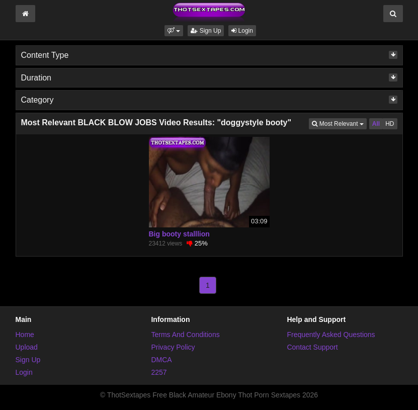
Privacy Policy (173, 347)
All (376, 123)
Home (25, 335)
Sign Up (206, 30)
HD (389, 123)
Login (242, 30)
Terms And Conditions (185, 335)
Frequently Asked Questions (331, 335)
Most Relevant (339, 123)
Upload (27, 347)
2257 (158, 372)
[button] (173, 30)
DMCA (161, 360)
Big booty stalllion (179, 234)
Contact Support (312, 347)
